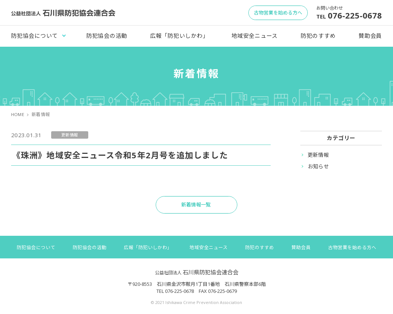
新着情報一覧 (197, 205)
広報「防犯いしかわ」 (179, 35)
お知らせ (318, 166)
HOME (18, 114)
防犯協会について (34, 35)
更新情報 (318, 154)
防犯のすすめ (318, 35)
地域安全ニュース (254, 35)
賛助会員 (370, 35)
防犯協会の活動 (106, 35)
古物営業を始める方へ (354, 249)
